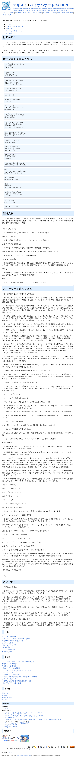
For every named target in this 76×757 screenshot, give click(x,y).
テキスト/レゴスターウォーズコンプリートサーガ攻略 (24, 716)
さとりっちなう (7, 643)
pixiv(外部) (6, 647)
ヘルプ (3, 15)
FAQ (21, 641)
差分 (24, 13)
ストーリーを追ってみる (15, 31)
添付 (40, 13)
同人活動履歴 (7, 697)
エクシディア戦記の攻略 (11, 674)
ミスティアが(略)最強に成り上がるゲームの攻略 (19, 677)
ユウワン (10, 752)
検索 (63, 13)
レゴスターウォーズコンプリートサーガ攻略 (18, 662)
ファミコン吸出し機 (9, 679)
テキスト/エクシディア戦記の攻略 (16, 723)
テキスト (20, 5)
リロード (46, 13)
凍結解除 (18, 13)
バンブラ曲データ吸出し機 (11, 683)
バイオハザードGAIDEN (49, 5)
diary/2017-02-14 (10, 727)
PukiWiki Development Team (24, 755)
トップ (4, 13)
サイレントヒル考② (9, 666)
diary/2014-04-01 (10, 725)
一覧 (59, 13)
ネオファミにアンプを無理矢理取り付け (16, 681)
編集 (12, 13)
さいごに (9, 33)
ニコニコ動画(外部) (9, 649)
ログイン (11, 15)
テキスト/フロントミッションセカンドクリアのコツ (23, 712)
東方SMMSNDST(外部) (10, 641)
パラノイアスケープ (9, 672)
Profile (4, 695)
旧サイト (5, 693)
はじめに (9, 24)
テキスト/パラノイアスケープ (15, 714)
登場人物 (9, 28)
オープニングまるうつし (15, 26)
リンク (4, 700)
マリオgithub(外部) (9, 636)
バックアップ (32, 13)
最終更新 (69, 13)
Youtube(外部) (7, 651)
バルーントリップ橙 (9, 645)
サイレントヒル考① (9, 664)
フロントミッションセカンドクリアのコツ (17, 670)
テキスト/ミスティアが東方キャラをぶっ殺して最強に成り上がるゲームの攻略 (32, 719)
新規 (54, 13)
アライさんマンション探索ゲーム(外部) (16, 638)
